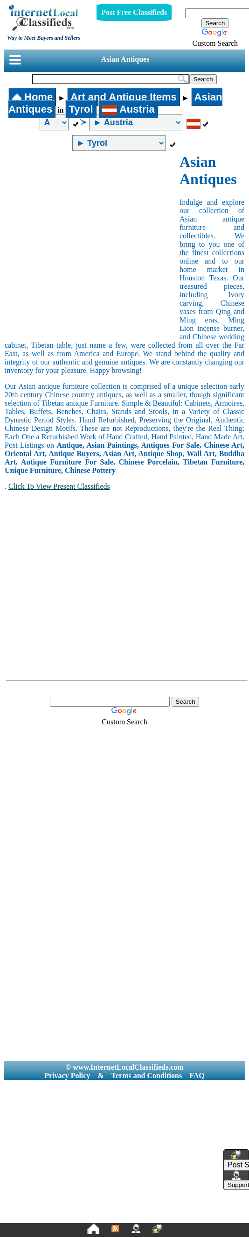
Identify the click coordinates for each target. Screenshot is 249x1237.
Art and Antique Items (123, 97)
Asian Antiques (125, 59)
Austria (128, 109)
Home (32, 97)
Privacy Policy (67, 1076)
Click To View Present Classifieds (59, 486)
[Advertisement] (87, 245)
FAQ (197, 1076)
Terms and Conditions (146, 1076)
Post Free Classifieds (134, 12)
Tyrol (81, 109)
